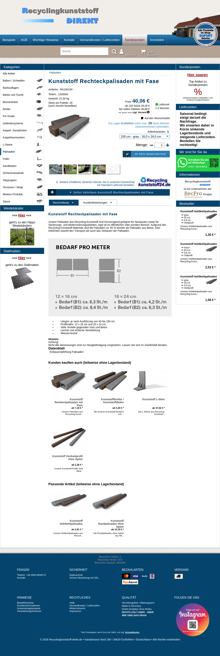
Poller (23, 159)
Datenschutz (76, 575)
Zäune (23, 201)
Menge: (142, 145)
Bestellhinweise (25, 602)
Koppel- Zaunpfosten (23, 130)
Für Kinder (23, 116)
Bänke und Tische (23, 95)
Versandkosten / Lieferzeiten (100, 40)
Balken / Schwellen (23, 80)
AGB (24, 40)
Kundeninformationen (28, 605)
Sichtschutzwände (23, 173)
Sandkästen (23, 166)
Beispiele (9, 40)
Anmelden (157, 40)
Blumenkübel (23, 102)
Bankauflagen (23, 88)
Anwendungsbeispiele (28, 608)
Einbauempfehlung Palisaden (66, 351)
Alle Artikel (9, 73)
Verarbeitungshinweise (29, 611)
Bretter (23, 109)
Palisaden (55, 72)
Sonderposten (135, 40)
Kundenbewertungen (98, 202)
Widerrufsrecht (77, 608)
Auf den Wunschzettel (155, 118)
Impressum (75, 611)
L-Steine (23, 144)
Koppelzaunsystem (23, 137)
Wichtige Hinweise (45, 40)
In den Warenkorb (144, 154)
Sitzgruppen (23, 180)
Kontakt (69, 40)
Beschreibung (64, 202)
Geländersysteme (23, 123)
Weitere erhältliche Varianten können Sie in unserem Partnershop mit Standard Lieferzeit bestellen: (95, 184)
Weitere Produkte (23, 194)
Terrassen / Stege (23, 187)
